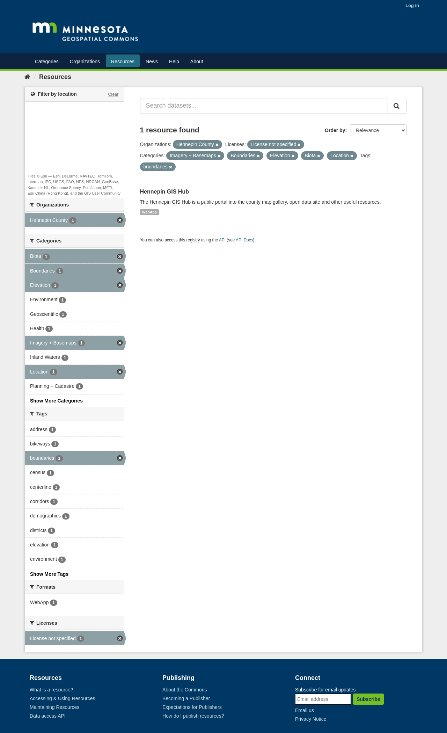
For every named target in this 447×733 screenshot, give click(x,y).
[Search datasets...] (264, 106)
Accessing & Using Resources (62, 698)
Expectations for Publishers (192, 707)
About (196, 61)
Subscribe (368, 699)
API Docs (244, 240)
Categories (47, 61)
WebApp (149, 212)
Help (174, 61)
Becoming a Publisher (186, 698)
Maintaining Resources (54, 707)
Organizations (85, 61)
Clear (113, 94)
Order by (335, 130)
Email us (304, 710)
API (222, 240)
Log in (412, 5)
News (152, 61)
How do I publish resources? (193, 716)
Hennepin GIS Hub (164, 192)
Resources (122, 61)
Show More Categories (56, 401)
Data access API (48, 716)
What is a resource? (51, 689)
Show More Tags (49, 574)
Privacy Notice (310, 719)
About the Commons (184, 689)
